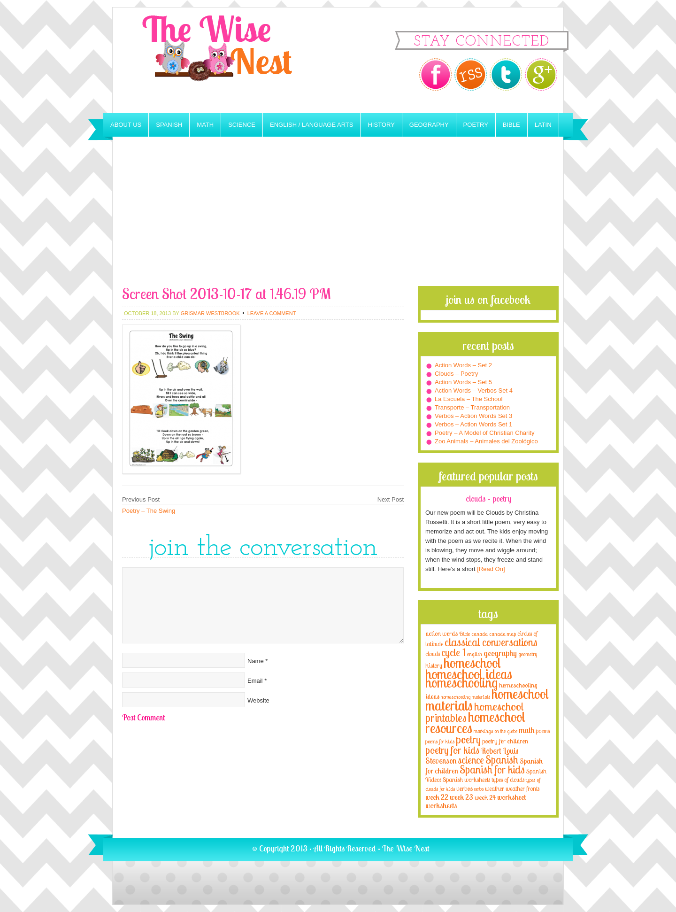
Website (258, 700)
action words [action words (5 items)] (441, 633)
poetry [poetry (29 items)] (468, 739)
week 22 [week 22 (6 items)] (436, 797)
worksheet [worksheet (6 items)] (511, 797)
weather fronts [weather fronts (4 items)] (522, 788)
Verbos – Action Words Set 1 (473, 424)
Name (255, 661)
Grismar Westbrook (210, 313)
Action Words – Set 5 (463, 382)
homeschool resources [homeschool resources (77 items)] (475, 722)
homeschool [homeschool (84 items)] (472, 662)
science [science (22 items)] (471, 759)
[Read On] (490, 568)
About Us (125, 124)
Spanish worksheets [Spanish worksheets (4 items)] (466, 779)
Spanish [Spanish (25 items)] (501, 759)
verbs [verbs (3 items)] (479, 788)
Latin (543, 124)
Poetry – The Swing (148, 510)
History (381, 124)
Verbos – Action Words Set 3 (473, 415)
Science (241, 124)
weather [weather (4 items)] (494, 788)
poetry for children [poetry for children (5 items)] (505, 740)
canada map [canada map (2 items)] (502, 634)
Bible (511, 124)
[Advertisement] (338, 215)
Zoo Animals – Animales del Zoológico (486, 441)
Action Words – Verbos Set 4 (474, 390)
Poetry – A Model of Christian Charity (484, 432)
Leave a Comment (271, 313)
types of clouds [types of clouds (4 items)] (508, 779)
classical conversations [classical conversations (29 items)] (491, 642)
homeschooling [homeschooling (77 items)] (461, 682)
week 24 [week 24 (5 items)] (485, 797)
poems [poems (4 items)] (543, 730)
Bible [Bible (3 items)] (464, 633)
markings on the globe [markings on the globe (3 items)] (495, 730)
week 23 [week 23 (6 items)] (461, 797)
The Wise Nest (230, 60)
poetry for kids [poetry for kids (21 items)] (452, 749)
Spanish (169, 124)
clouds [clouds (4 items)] (432, 653)
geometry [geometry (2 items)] (527, 654)
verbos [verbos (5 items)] (464, 788)
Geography (429, 124)
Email (255, 680)
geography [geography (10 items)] (500, 653)
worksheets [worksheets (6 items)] (441, 805)
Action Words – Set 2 (463, 365)
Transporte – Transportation (472, 407)
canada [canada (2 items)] (479, 634)
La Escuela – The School (468, 398)
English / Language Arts (311, 124)
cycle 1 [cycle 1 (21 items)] (453, 652)
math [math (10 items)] (526, 730)
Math (205, 124)
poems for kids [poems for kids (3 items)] (439, 741)
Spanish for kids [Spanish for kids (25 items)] (492, 769)
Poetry (475, 124)
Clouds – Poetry (456, 373)
